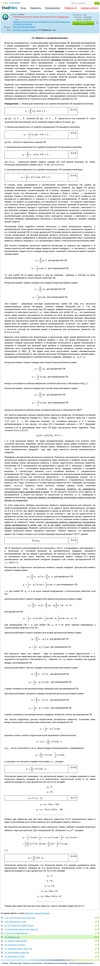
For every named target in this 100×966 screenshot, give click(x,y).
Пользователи (52, 8)
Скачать (83, 23)
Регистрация (15, 3)
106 (95, 937)
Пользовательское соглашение (56, 963)
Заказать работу (89, 8)
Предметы (35, 8)
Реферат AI (70, 8)
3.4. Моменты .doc (12, 937)
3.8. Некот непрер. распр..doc (16, 952)
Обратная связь (16, 963)
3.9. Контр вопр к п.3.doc (14, 956)
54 (96, 941)
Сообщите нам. (63, 17)
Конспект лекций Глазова (25, 30)
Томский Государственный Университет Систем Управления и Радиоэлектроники (41, 23)
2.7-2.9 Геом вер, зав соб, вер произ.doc (21, 929)
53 (96, 918)
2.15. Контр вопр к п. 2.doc (15, 922)
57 (96, 933)
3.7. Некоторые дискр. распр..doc (18, 949)
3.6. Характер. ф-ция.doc (14, 945)
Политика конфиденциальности (81, 963)
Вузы (23, 8)
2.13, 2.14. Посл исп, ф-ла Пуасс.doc (19, 918)
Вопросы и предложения (32, 963)
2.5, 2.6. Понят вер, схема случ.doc (19, 925)
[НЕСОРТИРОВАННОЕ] (24, 27)
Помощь (5, 963)
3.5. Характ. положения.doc (15, 941)
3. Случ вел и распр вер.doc (16, 933)
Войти (5, 3)
